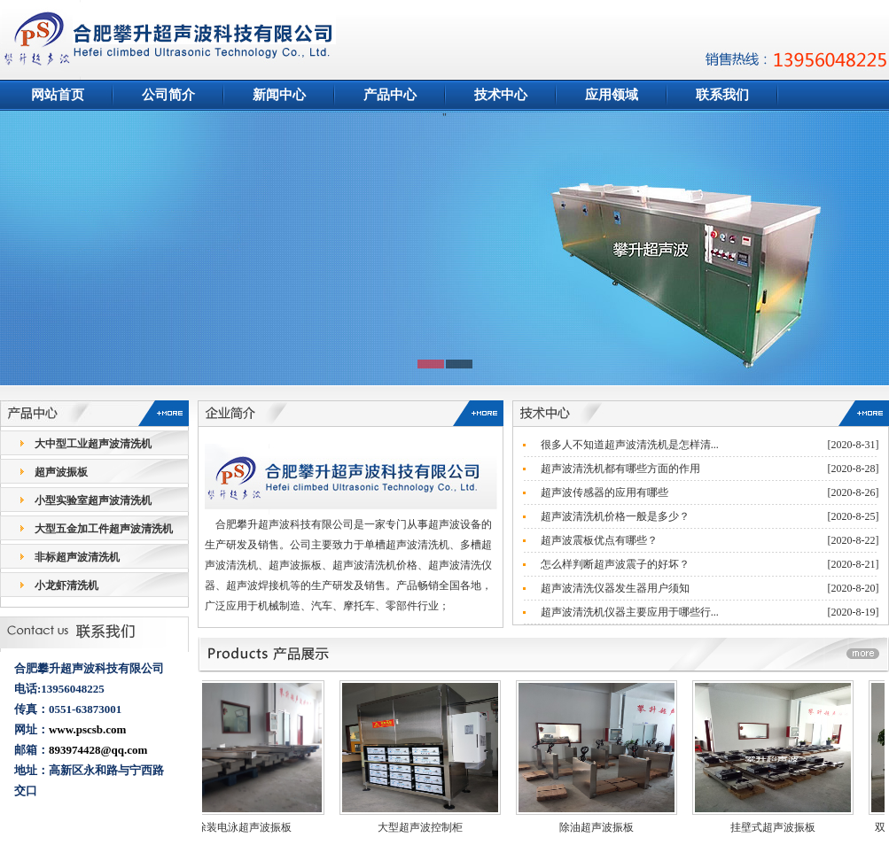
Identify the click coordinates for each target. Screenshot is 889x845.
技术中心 (500, 95)
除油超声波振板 (602, 827)
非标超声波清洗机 (77, 557)
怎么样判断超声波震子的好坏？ (615, 564)
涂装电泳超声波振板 (250, 827)
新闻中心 (279, 95)
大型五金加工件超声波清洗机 (104, 529)
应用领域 (611, 95)
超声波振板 (61, 472)
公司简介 (168, 95)
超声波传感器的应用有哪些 (604, 492)
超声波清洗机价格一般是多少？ (615, 516)
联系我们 (722, 95)
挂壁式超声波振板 (779, 827)
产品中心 (390, 95)
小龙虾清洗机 (66, 585)
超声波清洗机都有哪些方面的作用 (620, 468)
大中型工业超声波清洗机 (93, 444)
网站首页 (57, 95)
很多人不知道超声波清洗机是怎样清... (630, 444)
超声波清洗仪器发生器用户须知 (615, 588)
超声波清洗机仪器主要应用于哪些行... (630, 612)
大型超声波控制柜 (426, 827)
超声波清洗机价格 (374, 565)
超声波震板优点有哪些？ (599, 540)
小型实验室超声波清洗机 (93, 500)
